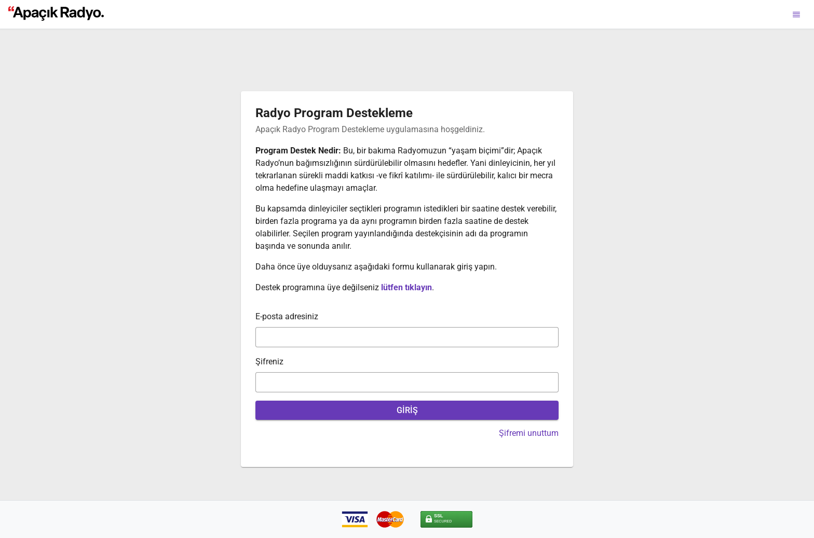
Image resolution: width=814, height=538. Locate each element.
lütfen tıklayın (406, 287)
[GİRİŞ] (407, 410)
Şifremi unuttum (529, 433)
